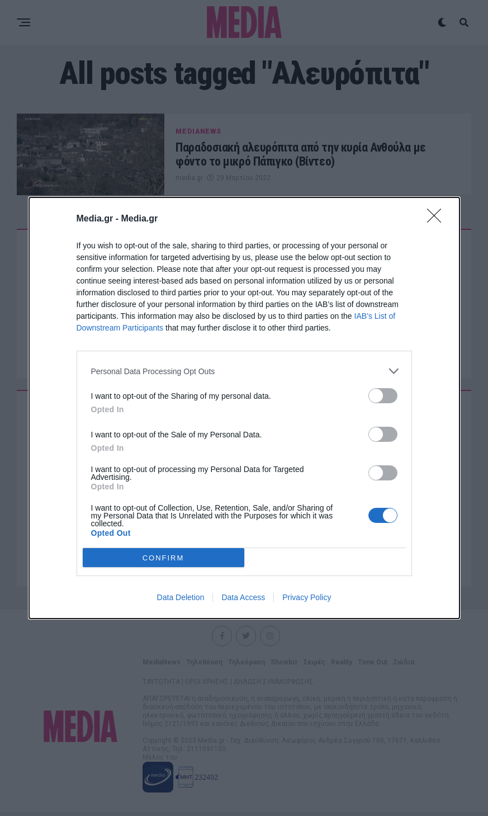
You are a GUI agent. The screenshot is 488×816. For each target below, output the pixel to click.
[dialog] (244, 408)
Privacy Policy (306, 597)
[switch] (382, 395)
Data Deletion (181, 597)
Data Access (243, 597)
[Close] (437, 219)
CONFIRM (163, 557)
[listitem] (244, 371)
